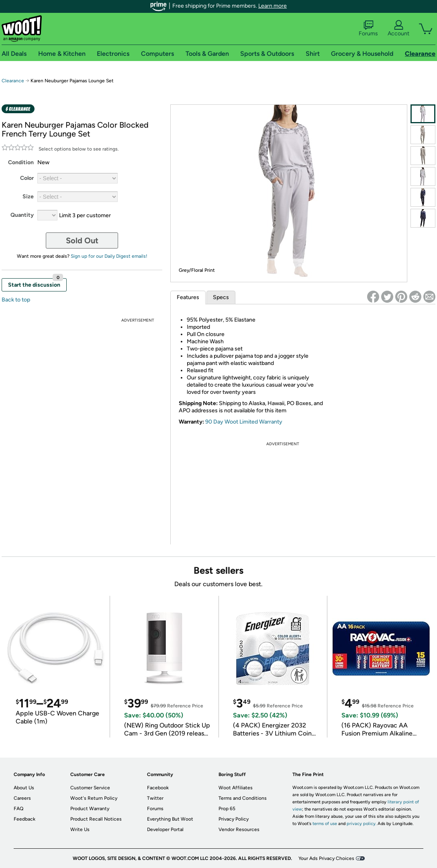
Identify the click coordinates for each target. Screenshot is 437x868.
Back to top (16, 299)
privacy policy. (361, 823)
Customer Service (90, 788)
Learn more (272, 5)
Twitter (155, 798)
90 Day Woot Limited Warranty (243, 421)
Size (28, 196)
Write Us (80, 829)
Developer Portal (165, 829)
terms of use (324, 823)
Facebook (158, 788)
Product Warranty (89, 808)
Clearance (13, 81)
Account (398, 28)
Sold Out (82, 240)
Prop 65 (226, 808)
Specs (221, 297)
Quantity (22, 215)
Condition (21, 162)
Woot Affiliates (235, 788)
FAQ (18, 808)
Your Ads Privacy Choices (326, 858)
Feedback (24, 819)
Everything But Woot (170, 819)
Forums (368, 28)
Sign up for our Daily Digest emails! (109, 256)
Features (188, 297)
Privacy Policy (233, 819)
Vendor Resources (238, 829)
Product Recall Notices (96, 819)
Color (27, 178)
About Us (24, 788)
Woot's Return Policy (93, 798)
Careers (22, 798)
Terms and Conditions (242, 798)
